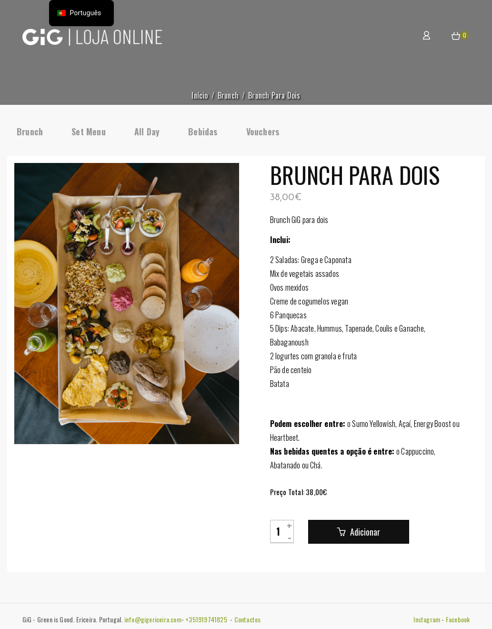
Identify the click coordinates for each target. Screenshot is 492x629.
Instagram (426, 619)
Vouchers (263, 131)
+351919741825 (207, 619)
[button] (456, 36)
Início (199, 95)
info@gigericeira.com (152, 619)
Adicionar (364, 532)
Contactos (247, 619)
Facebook (458, 619)
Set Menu (88, 131)
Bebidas (202, 131)
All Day (147, 131)
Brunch (228, 95)
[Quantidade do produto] (282, 531)
